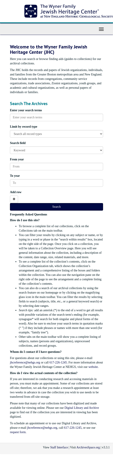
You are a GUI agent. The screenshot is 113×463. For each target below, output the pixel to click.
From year (17, 159)
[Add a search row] (14, 199)
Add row (15, 192)
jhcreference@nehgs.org (25, 362)
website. (93, 367)
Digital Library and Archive (81, 407)
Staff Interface (59, 447)
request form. (18, 432)
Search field (18, 143)
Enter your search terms (26, 110)
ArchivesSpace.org (88, 447)
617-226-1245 (58, 362)
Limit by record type (23, 126)
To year (15, 175)
